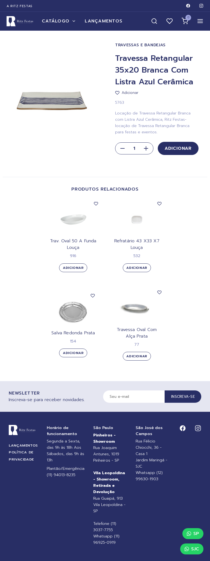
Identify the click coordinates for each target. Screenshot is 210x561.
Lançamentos (103, 21)
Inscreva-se (183, 396)
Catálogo (59, 21)
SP (193, 533)
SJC (192, 549)
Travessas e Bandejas (140, 45)
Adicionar (178, 148)
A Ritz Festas (20, 6)
